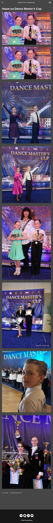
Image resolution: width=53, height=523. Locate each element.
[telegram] (21, 507)
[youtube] (32, 507)
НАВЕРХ (26, 516)
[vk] (28, 507)
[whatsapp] (24, 507)
